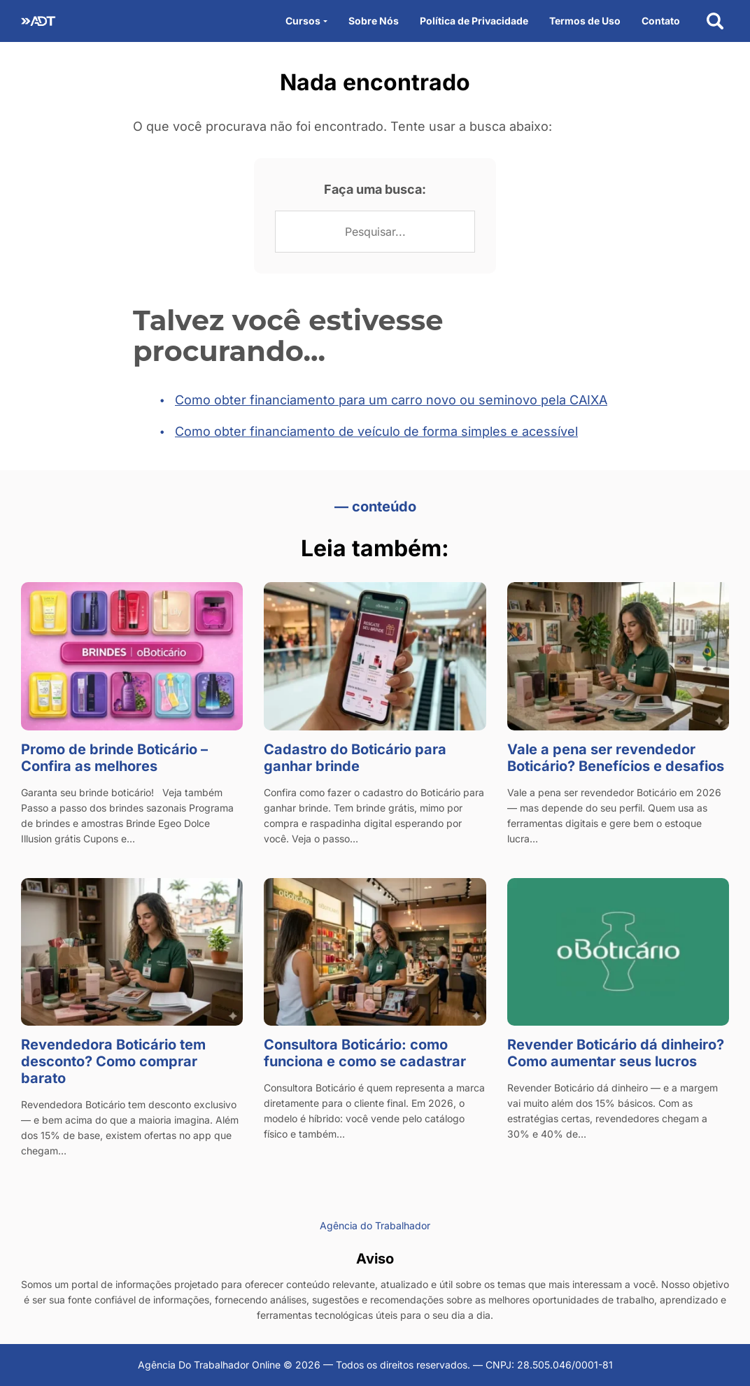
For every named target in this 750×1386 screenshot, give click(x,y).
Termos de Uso (585, 21)
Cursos (302, 21)
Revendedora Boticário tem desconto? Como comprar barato (113, 1061)
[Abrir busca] (715, 21)
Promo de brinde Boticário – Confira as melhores (114, 758)
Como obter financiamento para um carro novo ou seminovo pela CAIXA (391, 400)
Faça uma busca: (375, 189)
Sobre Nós (373, 21)
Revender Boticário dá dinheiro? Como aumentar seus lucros (615, 1053)
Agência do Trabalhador (375, 1225)
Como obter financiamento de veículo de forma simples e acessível (376, 431)
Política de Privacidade (474, 21)
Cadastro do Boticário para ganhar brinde (355, 758)
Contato (661, 21)
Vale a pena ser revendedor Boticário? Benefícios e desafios (615, 758)
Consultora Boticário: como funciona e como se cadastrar (365, 1053)
